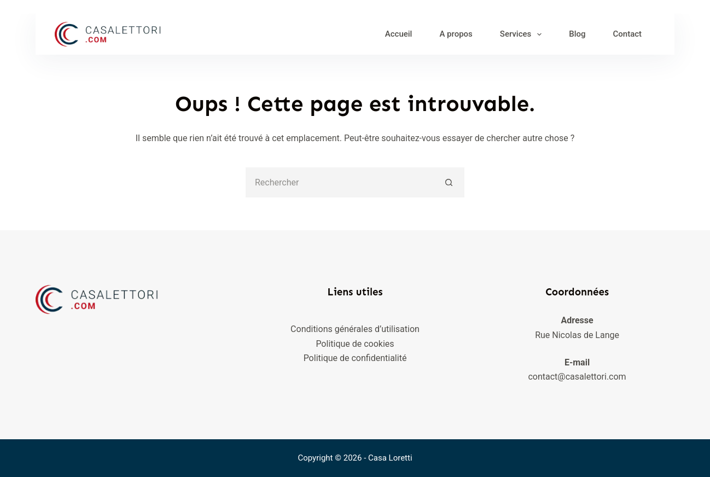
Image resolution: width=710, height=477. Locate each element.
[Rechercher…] (340, 182)
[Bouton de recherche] (449, 182)
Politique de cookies (355, 344)
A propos (455, 34)
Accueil (398, 34)
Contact (627, 34)
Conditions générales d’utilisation (355, 329)
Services (523, 34)
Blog (577, 34)
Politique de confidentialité (355, 358)
